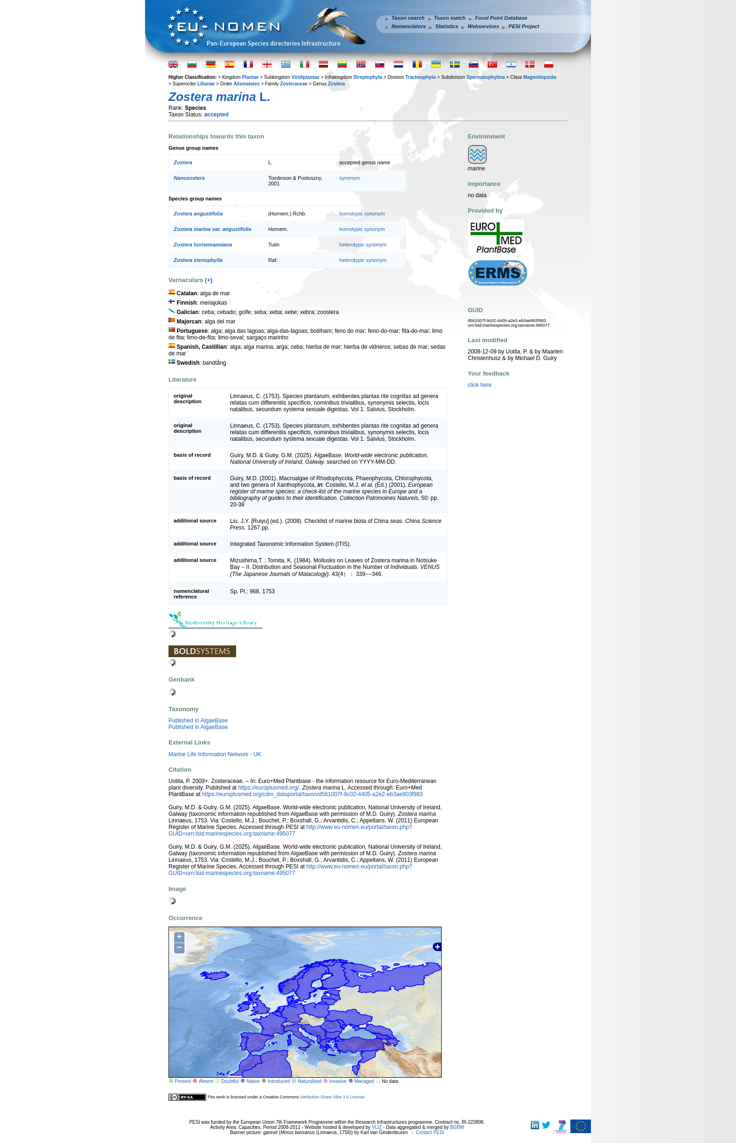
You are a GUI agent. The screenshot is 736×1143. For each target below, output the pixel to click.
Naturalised (310, 1081)
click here (480, 385)
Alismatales (246, 83)
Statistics (446, 26)
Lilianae (206, 83)
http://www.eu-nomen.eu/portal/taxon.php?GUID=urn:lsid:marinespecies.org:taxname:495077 (290, 830)
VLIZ (377, 1127)
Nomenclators (408, 26)
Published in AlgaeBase (198, 720)
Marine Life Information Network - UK (215, 754)
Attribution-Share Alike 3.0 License (332, 1096)
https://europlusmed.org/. (269, 787)
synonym (349, 178)
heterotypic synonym (363, 244)
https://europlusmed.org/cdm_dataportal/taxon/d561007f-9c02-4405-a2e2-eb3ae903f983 (312, 794)
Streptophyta (368, 77)
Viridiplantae (305, 77)
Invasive (338, 1081)
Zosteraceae (293, 83)
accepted (216, 114)
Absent (206, 1081)
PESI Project (523, 26)
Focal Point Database (501, 18)
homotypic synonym (362, 213)
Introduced (279, 1081)
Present (183, 1081)
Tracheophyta (420, 77)
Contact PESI (430, 1132)
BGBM (457, 1127)
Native (253, 1081)
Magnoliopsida (539, 77)
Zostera (336, 83)
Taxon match (450, 18)
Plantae (250, 77)
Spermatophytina (486, 77)
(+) (208, 280)
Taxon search (408, 18)
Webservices (483, 26)
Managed (364, 1081)
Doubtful (229, 1081)
